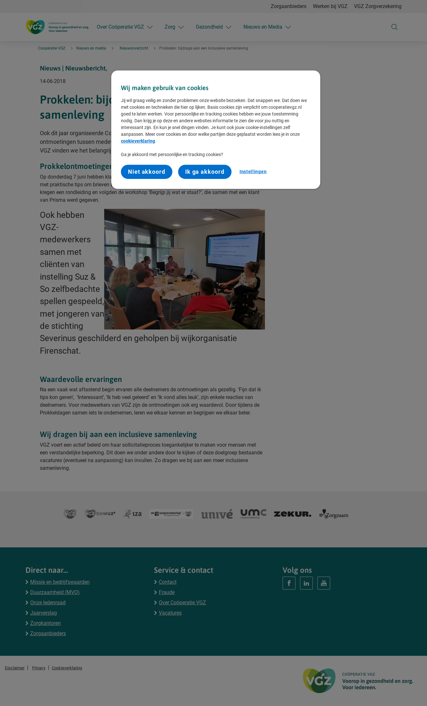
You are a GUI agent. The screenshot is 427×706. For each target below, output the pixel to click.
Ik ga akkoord (204, 171)
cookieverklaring (138, 141)
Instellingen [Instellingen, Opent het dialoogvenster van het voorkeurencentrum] (253, 171)
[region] (215, 129)
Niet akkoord (146, 171)
